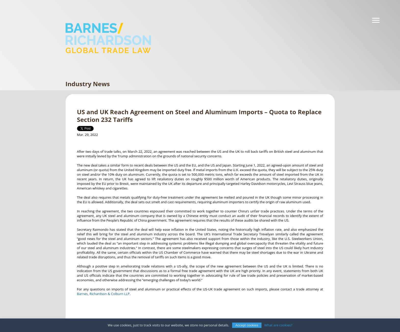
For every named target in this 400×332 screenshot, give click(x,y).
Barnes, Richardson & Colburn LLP (103, 293)
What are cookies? (278, 325)
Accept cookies (246, 325)
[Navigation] (375, 20)
